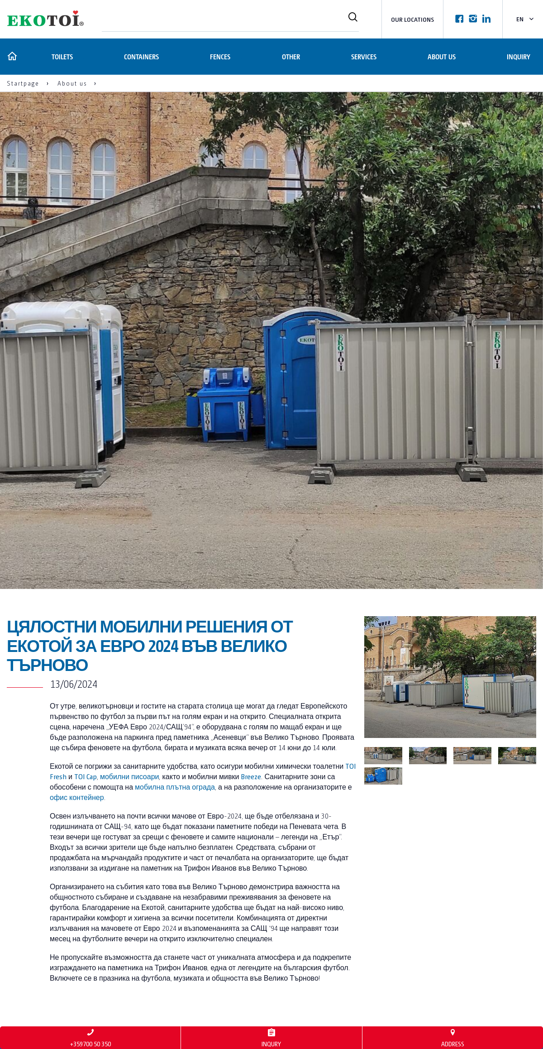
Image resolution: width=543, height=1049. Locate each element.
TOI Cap (85, 776)
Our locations (412, 19)
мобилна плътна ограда (175, 786)
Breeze (251, 776)
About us (441, 56)
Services (363, 56)
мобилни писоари (129, 776)
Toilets (60, 56)
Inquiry (518, 56)
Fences (219, 56)
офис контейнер (77, 797)
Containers (140, 56)
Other (290, 56)
